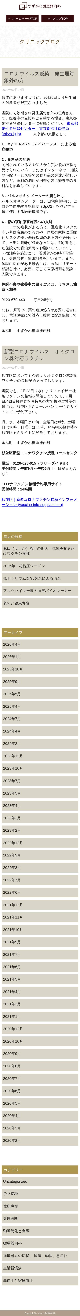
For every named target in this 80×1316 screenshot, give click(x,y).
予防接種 (10, 1193)
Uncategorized (15, 1181)
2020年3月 (12, 1128)
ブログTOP (57, 18)
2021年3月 (12, 1004)
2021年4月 (12, 992)
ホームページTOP (22, 18)
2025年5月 (12, 694)
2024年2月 (12, 743)
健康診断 (10, 1218)
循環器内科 (12, 1243)
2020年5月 (12, 1103)
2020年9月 (12, 1054)
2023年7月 (12, 781)
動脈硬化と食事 (16, 1231)
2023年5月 (12, 793)
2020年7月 (12, 1078)
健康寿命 (10, 1206)
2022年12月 (13, 843)
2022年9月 (12, 855)
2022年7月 (12, 880)
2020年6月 (12, 1091)
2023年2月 (12, 830)
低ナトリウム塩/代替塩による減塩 (32, 578)
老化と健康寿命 (16, 603)
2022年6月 (12, 892)
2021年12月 (13, 905)
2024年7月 (12, 719)
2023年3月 (12, 818)
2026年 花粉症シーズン (24, 566)
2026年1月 (12, 657)
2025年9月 (12, 682)
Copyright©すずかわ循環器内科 (40, 1313)
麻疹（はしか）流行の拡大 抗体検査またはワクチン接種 (39, 551)
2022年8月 (12, 868)
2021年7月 (12, 954)
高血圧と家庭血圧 (18, 1280)
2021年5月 (12, 979)
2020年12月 (13, 1029)
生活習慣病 (12, 1268)
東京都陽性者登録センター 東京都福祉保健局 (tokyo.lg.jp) (40, 128)
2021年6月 (12, 967)
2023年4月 (12, 805)
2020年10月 (13, 1041)
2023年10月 (13, 768)
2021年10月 (13, 930)
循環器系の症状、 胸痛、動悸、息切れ (35, 1256)
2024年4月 (12, 731)
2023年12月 (13, 756)
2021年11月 (13, 917)
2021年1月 (12, 1016)
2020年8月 (12, 1066)
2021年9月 (12, 942)
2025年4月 (12, 706)
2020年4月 (12, 1116)
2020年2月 (12, 1140)
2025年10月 (13, 669)
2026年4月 (12, 644)
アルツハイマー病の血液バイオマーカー (37, 591)
